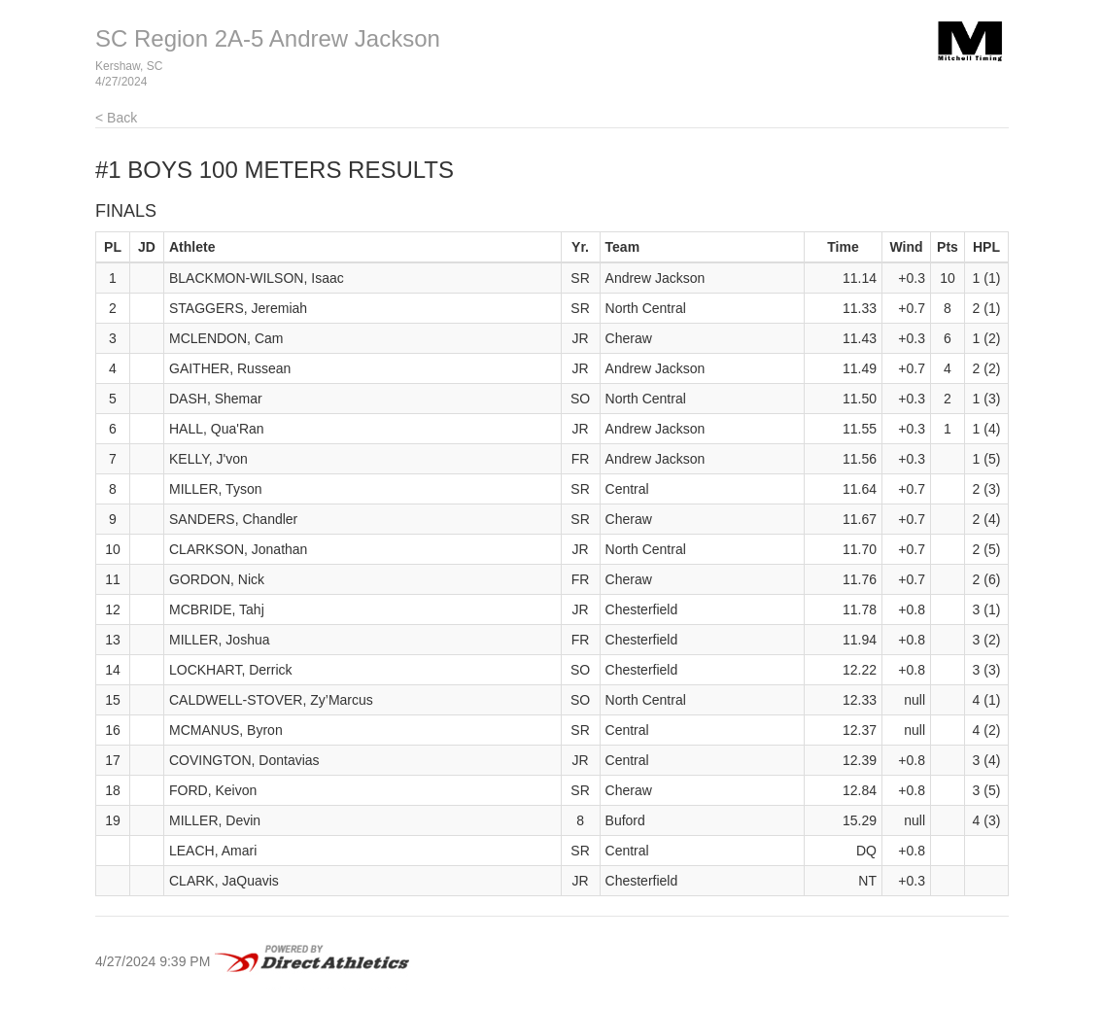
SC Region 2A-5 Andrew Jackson (267, 38)
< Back (116, 117)
